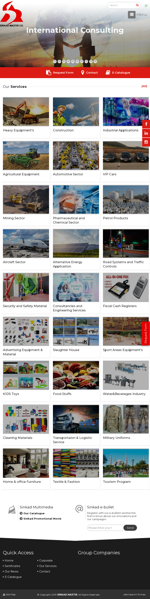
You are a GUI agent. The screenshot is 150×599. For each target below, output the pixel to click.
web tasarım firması (134, 594)
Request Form (145, 333)
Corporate (46, 560)
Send (127, 527)
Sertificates (12, 566)
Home (9, 560)
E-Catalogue (121, 72)
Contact (92, 72)
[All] (144, 86)
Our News (11, 571)
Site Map (9, 594)
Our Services (47, 566)
